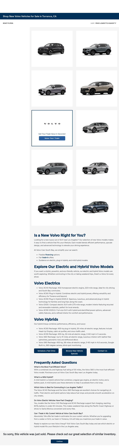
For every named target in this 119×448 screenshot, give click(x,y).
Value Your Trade (52, 138)
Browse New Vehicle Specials (74, 352)
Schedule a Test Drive (46, 351)
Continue (59, 441)
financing (49, 254)
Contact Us (102, 351)
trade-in (45, 257)
